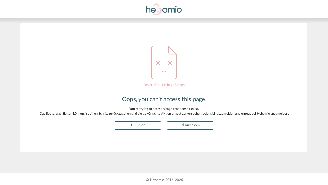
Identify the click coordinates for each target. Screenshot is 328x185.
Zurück (138, 125)
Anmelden (190, 125)
